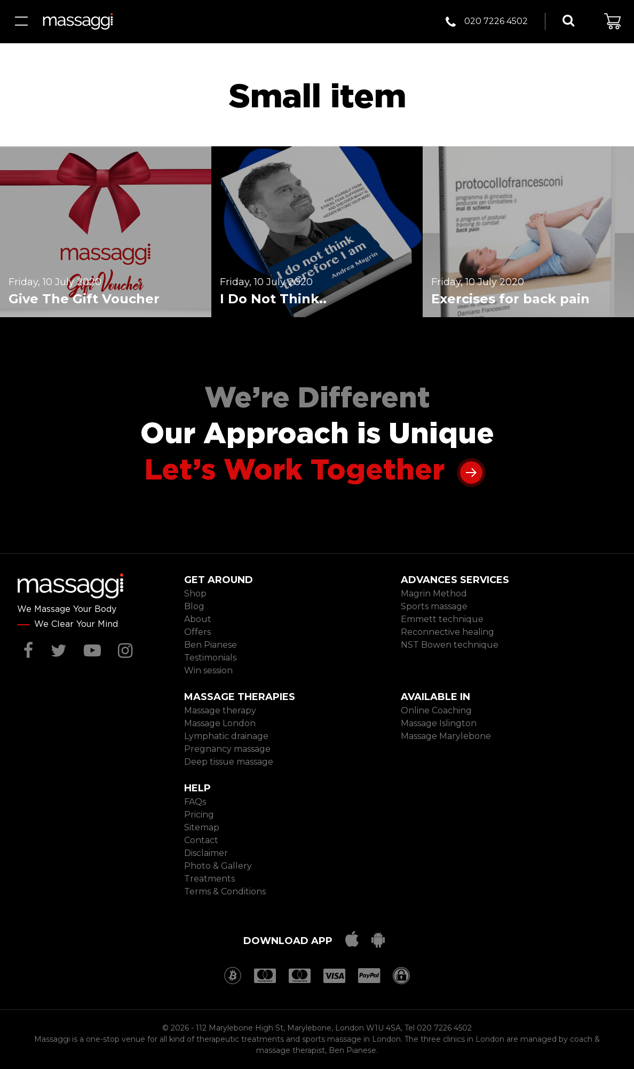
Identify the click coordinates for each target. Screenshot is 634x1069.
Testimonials (210, 658)
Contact (201, 840)
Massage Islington (439, 723)
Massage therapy (220, 710)
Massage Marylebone (446, 736)
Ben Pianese (210, 645)
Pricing (199, 814)
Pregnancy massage (227, 749)
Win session (208, 670)
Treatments (209, 879)
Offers (197, 632)
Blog (194, 606)
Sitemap (201, 827)
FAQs (195, 802)
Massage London (220, 723)
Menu (21, 21)
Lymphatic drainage (226, 736)
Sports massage (434, 606)
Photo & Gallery (218, 866)
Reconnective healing (447, 632)
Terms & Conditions (225, 891)
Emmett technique (442, 619)
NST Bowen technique (449, 645)
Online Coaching (436, 710)
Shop (195, 593)
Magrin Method (434, 593)
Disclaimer (206, 853)
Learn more (471, 471)
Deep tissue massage (228, 762)
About (197, 619)
